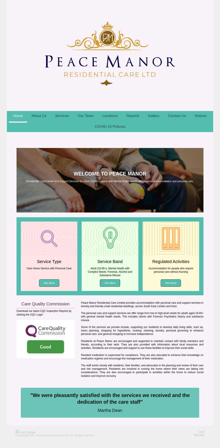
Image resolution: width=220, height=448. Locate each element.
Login (202, 431)
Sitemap (31, 432)
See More (49, 283)
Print (20, 432)
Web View (199, 434)
